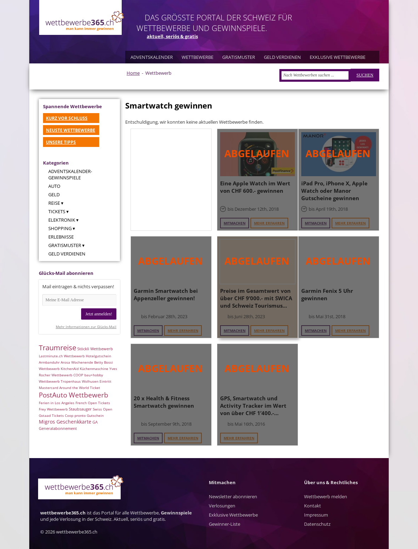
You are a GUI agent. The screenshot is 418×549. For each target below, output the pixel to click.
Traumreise (57, 347)
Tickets (56, 211)
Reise (54, 203)
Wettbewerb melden (325, 496)
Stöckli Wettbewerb (95, 348)
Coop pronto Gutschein (84, 415)
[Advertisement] (171, 179)
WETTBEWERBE (197, 57)
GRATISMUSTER (238, 57)
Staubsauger (80, 409)
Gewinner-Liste (224, 524)
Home (133, 73)
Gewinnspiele (176, 513)
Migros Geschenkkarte (65, 421)
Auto (54, 186)
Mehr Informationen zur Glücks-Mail (86, 326)
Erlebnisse (61, 237)
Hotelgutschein (98, 355)
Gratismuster (64, 245)
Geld (54, 194)
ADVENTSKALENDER (152, 57)
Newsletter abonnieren (233, 496)
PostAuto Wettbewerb (73, 394)
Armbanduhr (49, 362)
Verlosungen (222, 505)
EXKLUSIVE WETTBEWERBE (337, 57)
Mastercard (48, 387)
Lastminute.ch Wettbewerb (62, 355)
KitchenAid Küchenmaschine (84, 368)
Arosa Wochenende (77, 362)
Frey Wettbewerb (53, 409)
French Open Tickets (92, 402)
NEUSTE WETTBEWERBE (70, 130)
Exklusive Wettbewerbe (233, 515)
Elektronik (61, 220)
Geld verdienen (66, 254)
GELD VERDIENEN (282, 57)
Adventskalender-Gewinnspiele (70, 174)
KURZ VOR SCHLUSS (66, 118)
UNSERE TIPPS (61, 142)
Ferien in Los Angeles (56, 402)
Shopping (60, 228)
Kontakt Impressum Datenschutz (317, 514)
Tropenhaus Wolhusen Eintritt (86, 381)
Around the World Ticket (79, 387)
